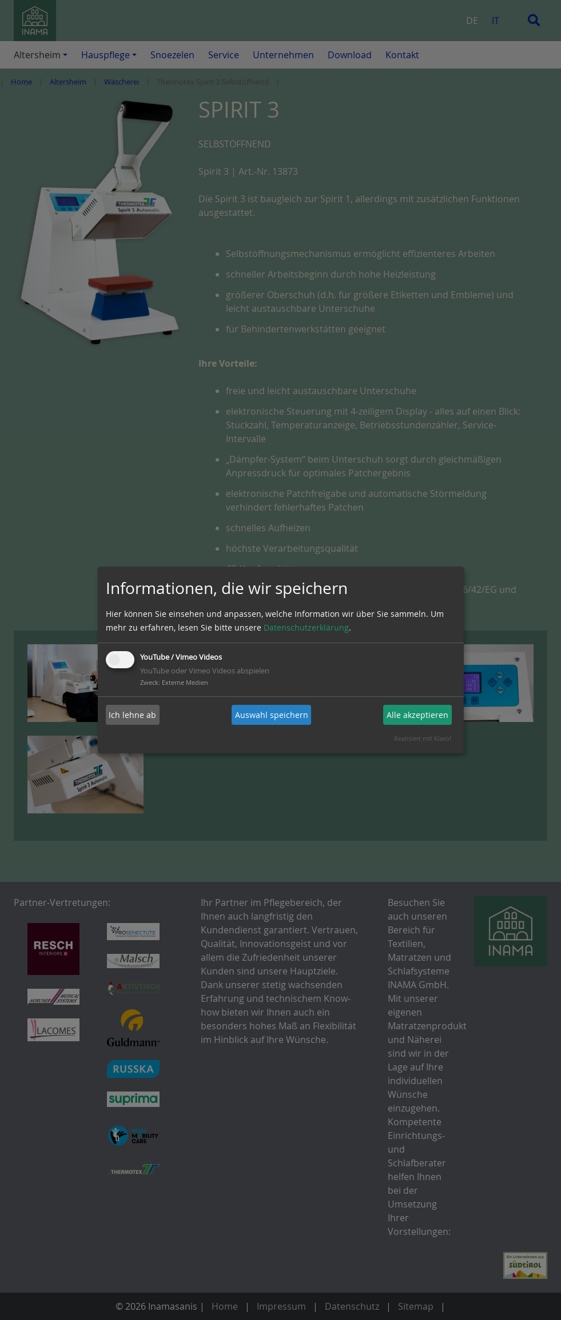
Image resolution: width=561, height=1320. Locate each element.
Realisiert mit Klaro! (422, 738)
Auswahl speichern (271, 714)
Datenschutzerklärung (306, 627)
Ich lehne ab (132, 714)
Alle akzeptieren (417, 714)
